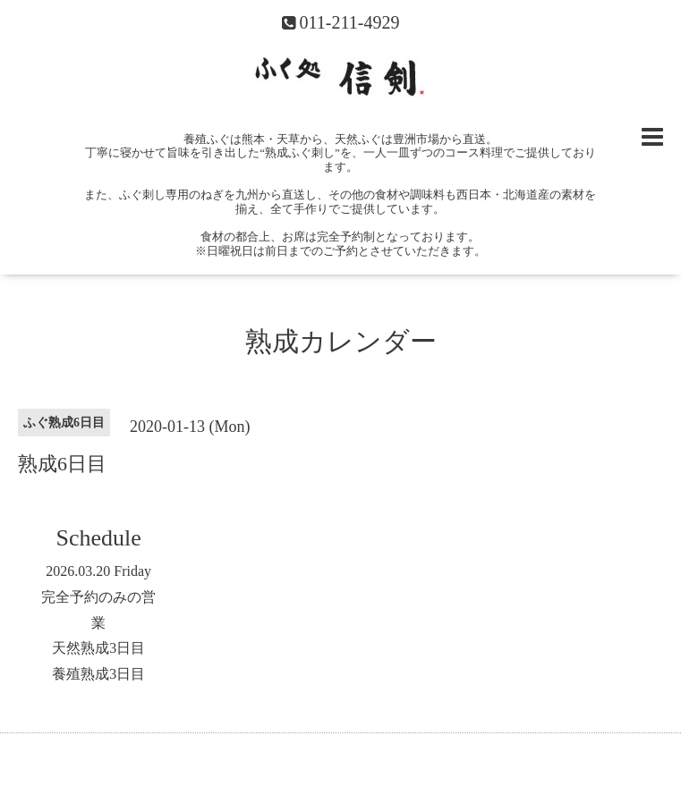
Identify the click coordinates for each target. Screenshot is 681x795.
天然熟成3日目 (98, 647)
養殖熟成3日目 (98, 673)
